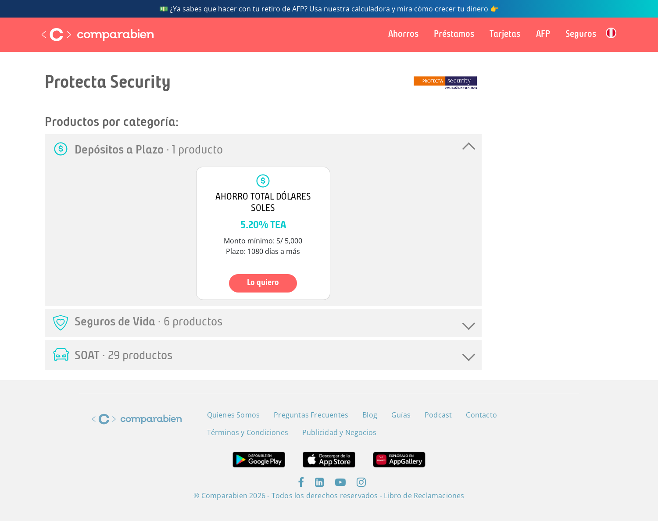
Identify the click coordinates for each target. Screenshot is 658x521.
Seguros (580, 34)
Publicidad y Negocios (339, 432)
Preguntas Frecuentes (311, 415)
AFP (543, 34)
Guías (401, 415)
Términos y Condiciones (247, 432)
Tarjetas (505, 34)
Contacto (481, 415)
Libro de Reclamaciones (424, 495)
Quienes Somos (233, 415)
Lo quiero (263, 283)
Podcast (438, 415)
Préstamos (454, 34)
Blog (369, 415)
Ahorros (403, 34)
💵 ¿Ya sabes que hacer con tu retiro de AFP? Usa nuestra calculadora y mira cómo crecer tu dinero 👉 (329, 9)
